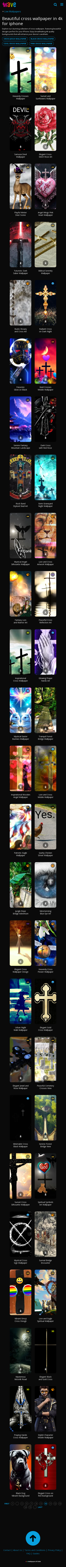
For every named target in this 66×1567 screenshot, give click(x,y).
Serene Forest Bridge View (45, 1145)
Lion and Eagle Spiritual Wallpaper (45, 1319)
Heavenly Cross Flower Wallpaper (45, 970)
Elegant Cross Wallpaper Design (20, 970)
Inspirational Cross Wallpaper (20, 679)
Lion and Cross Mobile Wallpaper (45, 795)
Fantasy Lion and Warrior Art (20, 621)
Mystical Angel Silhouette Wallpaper (20, 563)
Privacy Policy (54, 1550)
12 (55, 1503)
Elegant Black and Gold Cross (45, 1378)
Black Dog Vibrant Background (20, 1494)
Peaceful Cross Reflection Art (45, 621)
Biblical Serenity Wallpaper (45, 272)
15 (30, 1507)
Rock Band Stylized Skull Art (20, 504)
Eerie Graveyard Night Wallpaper (45, 504)
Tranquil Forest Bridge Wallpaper (45, 737)
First (6, 1503)
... (17, 1503)
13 (60, 1503)
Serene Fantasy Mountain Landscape (20, 446)
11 (50, 1503)
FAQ (28, 1553)
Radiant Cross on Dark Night (45, 330)
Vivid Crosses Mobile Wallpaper (45, 388)
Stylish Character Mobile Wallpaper (45, 1436)
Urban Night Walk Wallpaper (20, 1028)
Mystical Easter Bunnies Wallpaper (20, 737)
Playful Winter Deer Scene (20, 213)
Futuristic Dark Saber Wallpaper (20, 272)
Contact (7, 1550)
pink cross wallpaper (41, 43)
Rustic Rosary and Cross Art (20, 330)
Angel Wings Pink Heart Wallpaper (45, 213)
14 (25, 1507)
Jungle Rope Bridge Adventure (20, 912)
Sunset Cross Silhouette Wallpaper (20, 1203)
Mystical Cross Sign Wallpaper (20, 1261)
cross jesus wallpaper (15, 39)
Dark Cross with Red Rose (45, 446)
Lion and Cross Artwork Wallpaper (45, 563)
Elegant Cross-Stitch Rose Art (45, 155)
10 (46, 1503)
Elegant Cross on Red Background (45, 1494)
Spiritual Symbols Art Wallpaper (45, 1203)
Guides (36, 1553)
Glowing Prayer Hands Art (45, 679)
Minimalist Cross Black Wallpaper (20, 1145)
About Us (17, 1550)
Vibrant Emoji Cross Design (21, 1319)
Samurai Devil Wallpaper (20, 155)
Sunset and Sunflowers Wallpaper (45, 97)
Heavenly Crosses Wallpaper (21, 97)
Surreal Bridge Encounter (45, 1261)
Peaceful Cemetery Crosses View (45, 1087)
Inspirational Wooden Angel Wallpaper (20, 795)
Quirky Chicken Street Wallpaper (45, 854)
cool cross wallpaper (15, 43)
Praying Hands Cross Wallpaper (20, 1436)
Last (40, 1507)
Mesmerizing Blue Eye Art (45, 912)
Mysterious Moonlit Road (20, 1378)
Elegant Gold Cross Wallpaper (45, 1028)
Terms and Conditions (34, 1550)
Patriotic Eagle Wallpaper (20, 854)
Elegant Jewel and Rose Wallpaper (21, 1087)
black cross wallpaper (42, 39)
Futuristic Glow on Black (20, 388)
